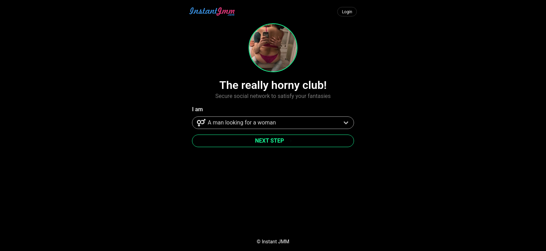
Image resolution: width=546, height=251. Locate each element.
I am (197, 109)
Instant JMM (275, 241)
